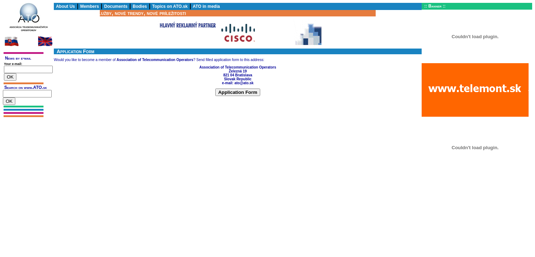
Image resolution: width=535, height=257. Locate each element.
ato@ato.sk (244, 83)
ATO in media (206, 6)
